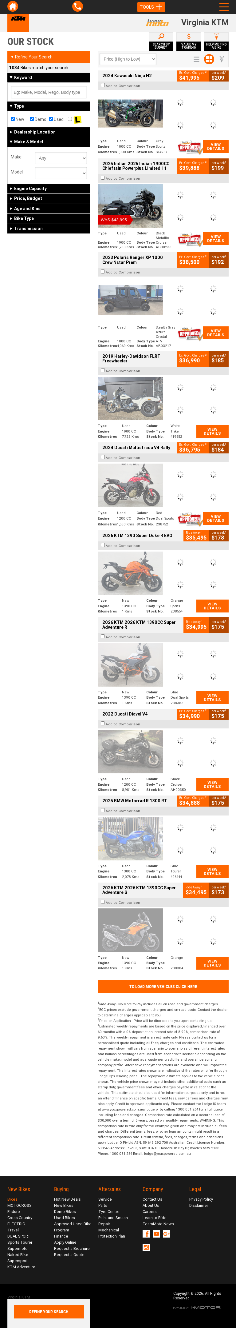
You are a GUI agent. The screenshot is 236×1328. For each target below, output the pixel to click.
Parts (102, 1205)
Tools (151, 7)
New (17, 119)
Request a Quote (69, 1254)
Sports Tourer (19, 1242)
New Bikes (63, 1205)
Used (56, 119)
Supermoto (17, 1248)
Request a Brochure (72, 1248)
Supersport (17, 1260)
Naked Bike (17, 1254)
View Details (215, 146)
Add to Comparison (123, 86)
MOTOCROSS (19, 1205)
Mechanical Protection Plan (111, 1233)
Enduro (13, 1211)
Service (105, 1199)
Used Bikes (64, 1217)
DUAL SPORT (18, 1236)
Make (16, 157)
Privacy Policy (201, 1199)
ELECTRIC (16, 1223)
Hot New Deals (67, 1199)
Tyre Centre (109, 1211)
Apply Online (65, 1242)
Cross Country (19, 1217)
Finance (61, 1236)
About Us (151, 1205)
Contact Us (152, 1199)
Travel (13, 1230)
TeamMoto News (158, 1223)
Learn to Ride (155, 1217)
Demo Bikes (65, 1211)
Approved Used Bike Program (73, 1227)
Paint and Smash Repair (113, 1220)
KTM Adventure (21, 1267)
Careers (150, 1211)
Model (17, 172)
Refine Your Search (31, 57)
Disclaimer (198, 1205)
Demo (38, 119)
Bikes (12, 1199)
